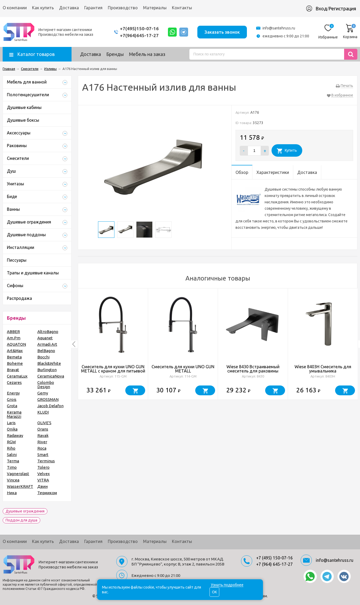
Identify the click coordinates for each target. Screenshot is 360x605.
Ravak (42, 435)
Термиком (47, 492)
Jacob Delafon (50, 406)
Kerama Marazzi (14, 414)
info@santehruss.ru (279, 28)
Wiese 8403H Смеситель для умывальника (323, 368)
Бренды (115, 54)
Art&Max (15, 350)
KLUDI (43, 412)
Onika (12, 429)
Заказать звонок (221, 31)
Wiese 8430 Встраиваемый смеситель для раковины (252, 368)
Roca (41, 448)
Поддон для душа (21, 520)
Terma (13, 461)
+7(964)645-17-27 (138, 35)
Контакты (182, 7)
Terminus (46, 461)
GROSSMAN (48, 399)
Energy (13, 393)
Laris (11, 422)
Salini (12, 454)
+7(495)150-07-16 (138, 28)
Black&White (49, 363)
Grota (12, 406)
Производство (123, 7)
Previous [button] (74, 344)
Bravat (13, 369)
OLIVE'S (44, 422)
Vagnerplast (18, 473)
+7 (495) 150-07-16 (274, 557)
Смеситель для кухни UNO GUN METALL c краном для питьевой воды (113, 371)
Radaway (15, 435)
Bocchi (43, 357)
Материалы (155, 7)
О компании (15, 7)
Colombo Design (45, 384)
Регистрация (342, 8)
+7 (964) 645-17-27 (274, 564)
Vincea (13, 480)
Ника (12, 492)
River (42, 442)
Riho (11, 448)
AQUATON (16, 344)
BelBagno (46, 350)
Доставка (69, 7)
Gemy (42, 393)
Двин (42, 486)
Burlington (47, 369)
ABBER (13, 331)
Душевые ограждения (25, 511)
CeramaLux (17, 376)
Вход (321, 8)
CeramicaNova (50, 376)
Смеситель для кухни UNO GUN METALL (183, 368)
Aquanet (45, 338)
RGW (11, 442)
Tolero (43, 467)
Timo (12, 467)
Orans (42, 429)
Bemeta (14, 357)
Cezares (14, 382)
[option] (113, 344)
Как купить (43, 7)
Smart (42, 454)
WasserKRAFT (20, 486)
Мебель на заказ (147, 54)
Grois (11, 399)
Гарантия (93, 7)
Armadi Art (47, 344)
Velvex (43, 473)
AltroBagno (47, 331)
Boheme (15, 363)
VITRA (43, 480)
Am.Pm (13, 338)
